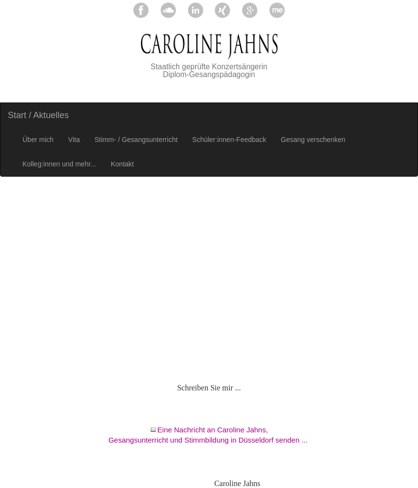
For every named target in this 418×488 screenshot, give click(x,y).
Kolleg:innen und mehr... (59, 164)
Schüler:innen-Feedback (229, 139)
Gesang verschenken (313, 139)
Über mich (38, 139)
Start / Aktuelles (38, 115)
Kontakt (122, 164)
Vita (74, 139)
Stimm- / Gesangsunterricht (136, 139)
